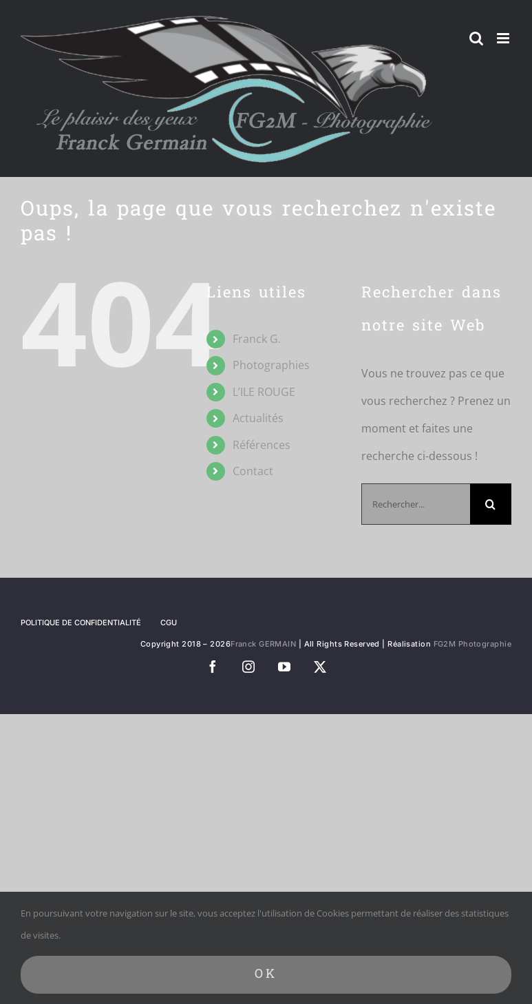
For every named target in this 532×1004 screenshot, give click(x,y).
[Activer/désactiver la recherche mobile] (476, 38)
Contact (253, 471)
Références (261, 444)
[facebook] (212, 666)
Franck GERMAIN (263, 644)
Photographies (271, 365)
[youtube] (284, 666)
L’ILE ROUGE (264, 391)
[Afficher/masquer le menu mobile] (504, 38)
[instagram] (248, 666)
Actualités (258, 418)
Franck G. (257, 338)
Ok (266, 974)
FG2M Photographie (472, 644)
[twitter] (320, 666)
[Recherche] (490, 504)
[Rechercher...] (415, 504)
